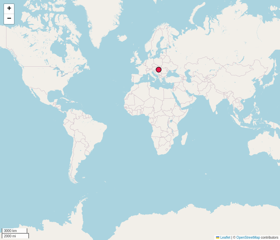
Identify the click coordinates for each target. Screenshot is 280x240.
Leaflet (223, 237)
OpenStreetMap (248, 237)
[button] (9, 9)
